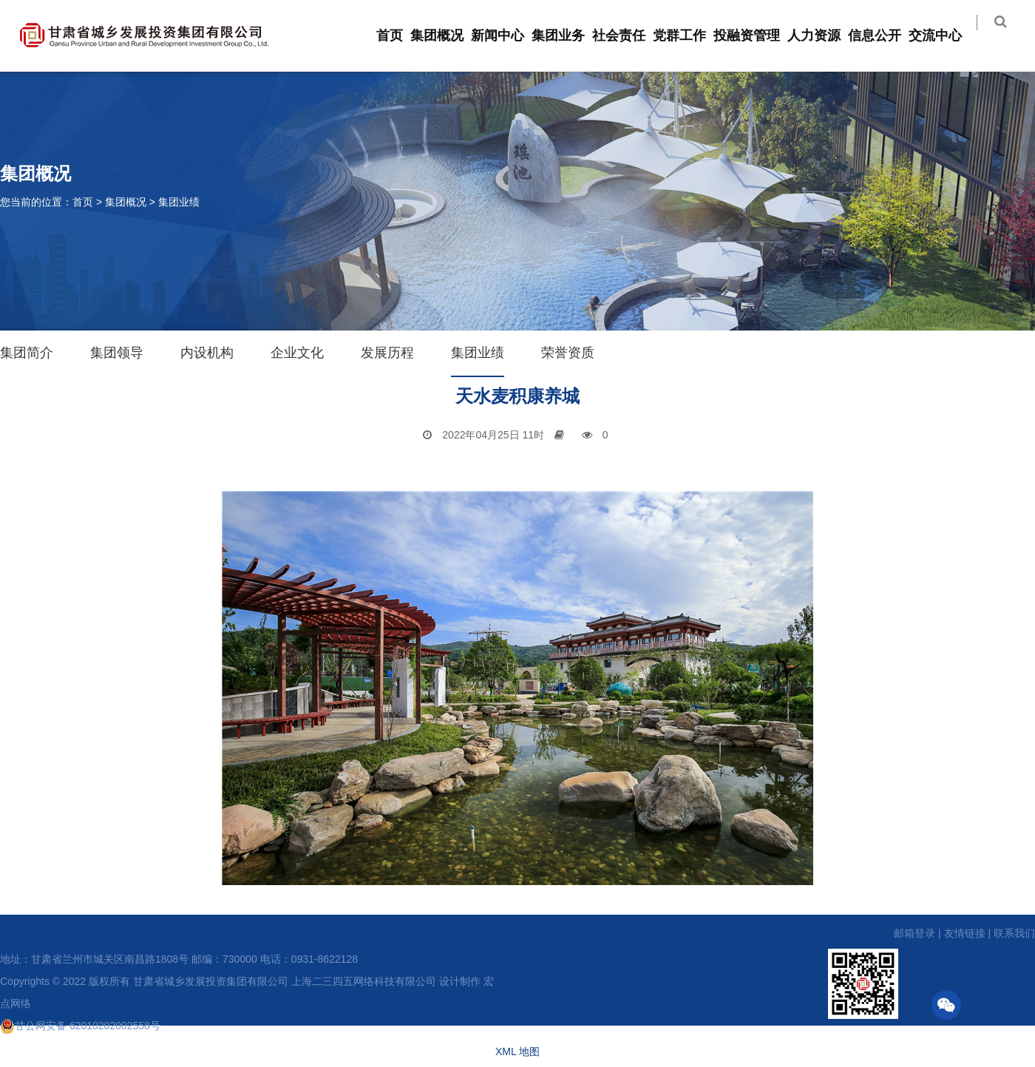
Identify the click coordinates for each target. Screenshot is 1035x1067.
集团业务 (567, 35)
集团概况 (445, 35)
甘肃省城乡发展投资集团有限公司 (210, 981)
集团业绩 (179, 202)
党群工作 (688, 35)
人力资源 (822, 35)
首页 (398, 35)
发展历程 (387, 352)
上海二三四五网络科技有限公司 (363, 981)
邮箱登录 (914, 933)
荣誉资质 (567, 352)
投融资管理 (755, 35)
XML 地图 (517, 1051)
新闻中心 (506, 35)
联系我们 (1014, 933)
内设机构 (207, 352)
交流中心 (944, 35)
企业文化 (297, 352)
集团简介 (26, 352)
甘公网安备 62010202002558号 (80, 1026)
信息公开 (883, 35)
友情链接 (964, 933)
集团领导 (116, 352)
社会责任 (627, 35)
